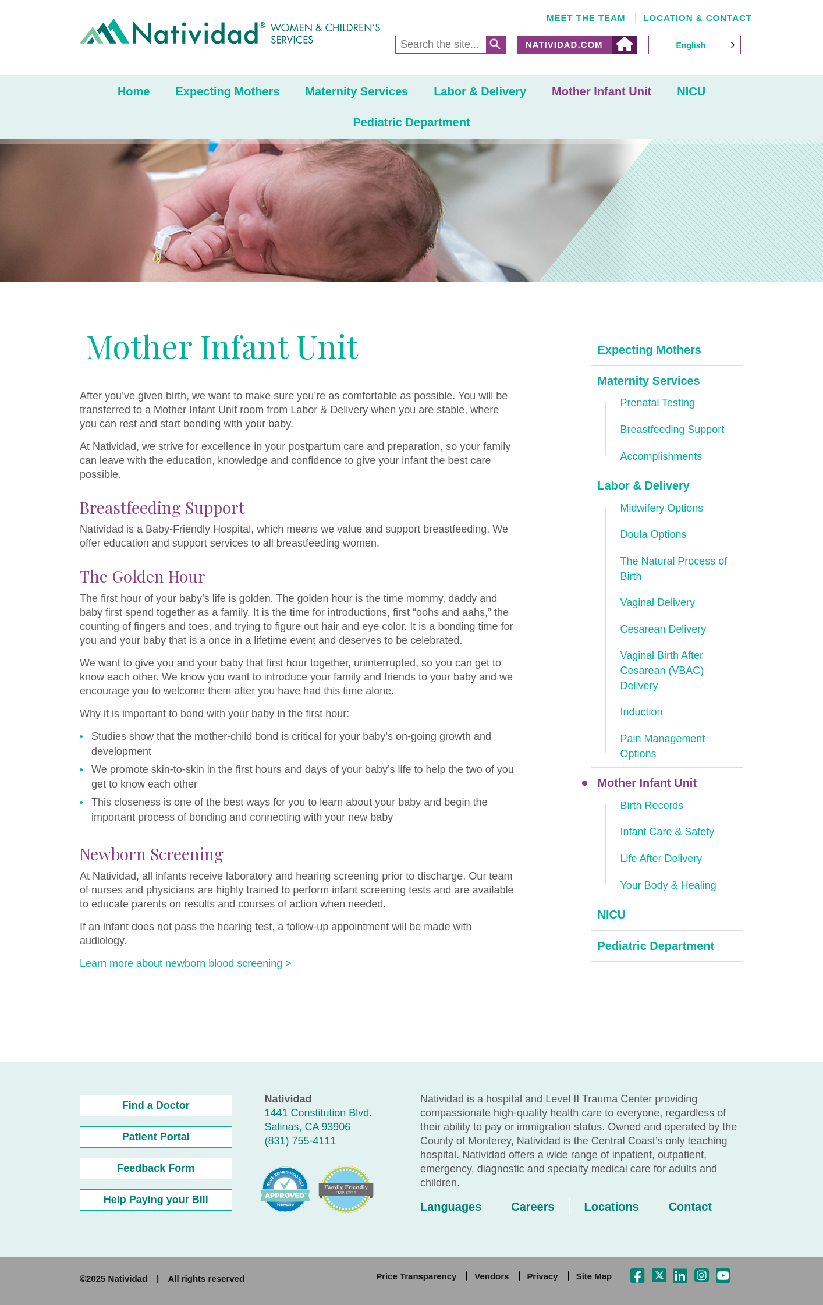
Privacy (542, 1276)
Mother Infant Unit (601, 91)
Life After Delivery (661, 860)
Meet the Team (586, 18)
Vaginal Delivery (658, 603)
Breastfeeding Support (672, 429)
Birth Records (652, 806)
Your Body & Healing (668, 886)
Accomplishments (661, 456)
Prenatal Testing (658, 403)
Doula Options (653, 535)
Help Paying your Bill (156, 1199)
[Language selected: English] (695, 45)
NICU (691, 91)
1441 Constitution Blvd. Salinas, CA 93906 (319, 1120)
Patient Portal (156, 1137)
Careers (533, 1206)
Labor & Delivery (480, 91)
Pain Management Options (662, 746)
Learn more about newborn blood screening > (186, 963)
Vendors (491, 1276)
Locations (611, 1206)
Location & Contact (697, 18)
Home (134, 91)
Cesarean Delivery (663, 630)
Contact (690, 1206)
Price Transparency (416, 1276)
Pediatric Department (411, 122)
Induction (641, 713)
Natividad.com (564, 44)
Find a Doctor (156, 1105)
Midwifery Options (662, 508)
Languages (451, 1206)
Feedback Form (155, 1168)
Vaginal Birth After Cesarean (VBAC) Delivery (662, 671)
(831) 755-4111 (300, 1141)
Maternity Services (356, 91)
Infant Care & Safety (667, 833)
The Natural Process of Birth (674, 569)
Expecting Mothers (227, 91)
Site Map (594, 1276)
